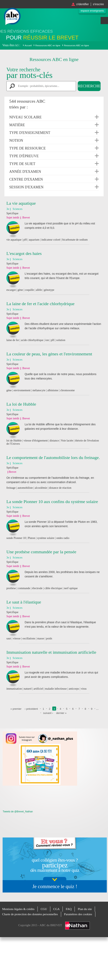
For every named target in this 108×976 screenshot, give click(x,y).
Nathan (77, 926)
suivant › (48, 713)
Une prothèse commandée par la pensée (41, 551)
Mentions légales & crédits (18, 909)
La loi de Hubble (21, 404)
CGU (44, 909)
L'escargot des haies (24, 253)
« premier (15, 708)
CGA (56, 909)
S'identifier (82, 4)
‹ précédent (31, 708)
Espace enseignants (92, 10)
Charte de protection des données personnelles (30, 914)
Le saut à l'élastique (23, 602)
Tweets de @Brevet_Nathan (18, 811)
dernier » (61, 713)
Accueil (28, 45)
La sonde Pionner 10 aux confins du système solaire (52, 501)
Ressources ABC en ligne (47, 45)
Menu (104, 20)
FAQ (69, 909)
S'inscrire (98, 4)
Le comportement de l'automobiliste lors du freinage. (53, 457)
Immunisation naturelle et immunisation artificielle (51, 652)
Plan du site (85, 909)
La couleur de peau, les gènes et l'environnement (49, 353)
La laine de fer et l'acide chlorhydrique (40, 303)
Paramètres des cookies (78, 914)
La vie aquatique (21, 203)
